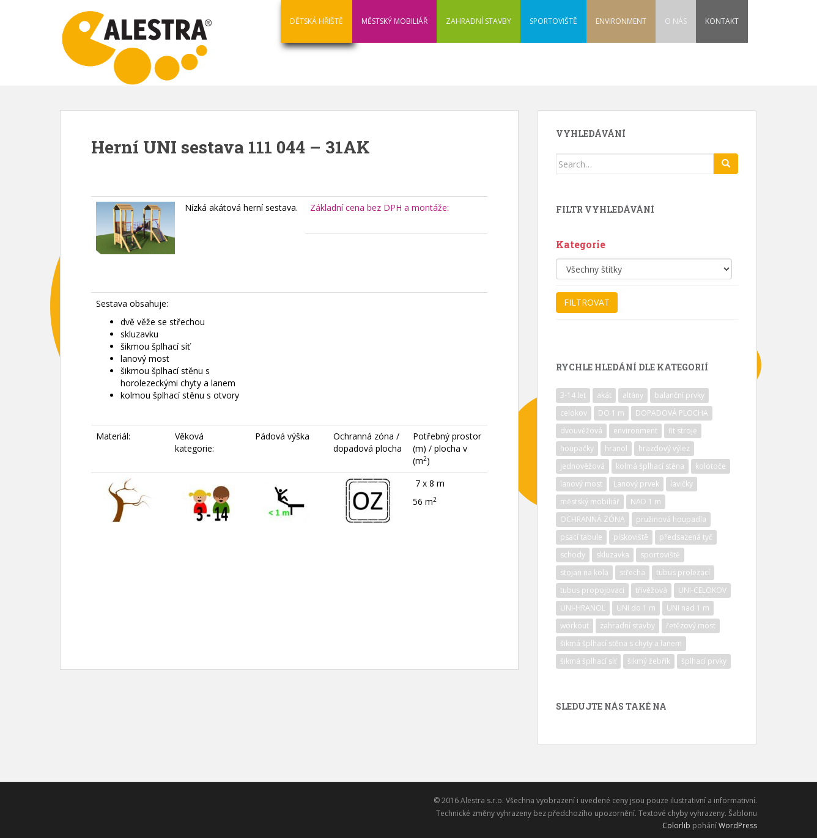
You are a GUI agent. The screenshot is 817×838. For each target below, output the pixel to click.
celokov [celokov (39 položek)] (573, 413)
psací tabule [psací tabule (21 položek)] (581, 537)
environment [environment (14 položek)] (635, 430)
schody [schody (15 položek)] (572, 554)
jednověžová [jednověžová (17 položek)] (582, 466)
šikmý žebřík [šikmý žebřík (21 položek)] (648, 661)
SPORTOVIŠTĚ (553, 21)
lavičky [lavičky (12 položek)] (681, 484)
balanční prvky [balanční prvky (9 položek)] (679, 395)
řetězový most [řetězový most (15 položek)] (690, 625)
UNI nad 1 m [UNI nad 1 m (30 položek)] (688, 608)
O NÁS (676, 21)
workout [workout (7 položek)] (574, 625)
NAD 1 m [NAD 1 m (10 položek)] (645, 501)
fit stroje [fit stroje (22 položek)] (682, 430)
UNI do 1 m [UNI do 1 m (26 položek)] (636, 608)
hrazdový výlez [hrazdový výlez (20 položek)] (664, 448)
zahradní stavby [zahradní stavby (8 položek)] (627, 625)
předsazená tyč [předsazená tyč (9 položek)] (685, 537)
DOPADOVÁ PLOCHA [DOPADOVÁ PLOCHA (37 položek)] (671, 413)
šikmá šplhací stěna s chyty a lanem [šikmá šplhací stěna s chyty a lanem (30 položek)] (621, 643)
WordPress (738, 825)
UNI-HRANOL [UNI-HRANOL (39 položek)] (582, 608)
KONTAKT (722, 21)
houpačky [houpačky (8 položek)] (577, 448)
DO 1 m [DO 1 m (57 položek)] (611, 413)
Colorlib (676, 825)
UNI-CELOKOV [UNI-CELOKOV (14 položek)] (702, 590)
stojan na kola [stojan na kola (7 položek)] (584, 572)
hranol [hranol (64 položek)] (616, 448)
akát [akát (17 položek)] (604, 395)
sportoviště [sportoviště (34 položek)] (660, 554)
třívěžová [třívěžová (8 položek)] (651, 590)
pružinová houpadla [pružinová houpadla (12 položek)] (671, 519)
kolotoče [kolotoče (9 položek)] (710, 466)
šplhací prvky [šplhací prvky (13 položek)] (703, 661)
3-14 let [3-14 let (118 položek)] (573, 395)
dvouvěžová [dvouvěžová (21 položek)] (581, 430)
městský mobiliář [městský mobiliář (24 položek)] (589, 501)
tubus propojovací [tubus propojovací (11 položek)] (592, 590)
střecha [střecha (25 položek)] (632, 572)
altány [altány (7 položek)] (633, 395)
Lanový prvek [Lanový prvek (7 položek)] (636, 484)
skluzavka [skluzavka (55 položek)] (612, 554)
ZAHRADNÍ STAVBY (478, 21)
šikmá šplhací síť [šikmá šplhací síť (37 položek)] (588, 661)
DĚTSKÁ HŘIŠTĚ (316, 21)
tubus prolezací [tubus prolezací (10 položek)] (683, 572)
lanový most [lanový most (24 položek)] (581, 484)
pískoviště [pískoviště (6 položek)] (630, 537)
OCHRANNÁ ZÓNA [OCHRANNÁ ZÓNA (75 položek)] (592, 519)
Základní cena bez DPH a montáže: (379, 207)
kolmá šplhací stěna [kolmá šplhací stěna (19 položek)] (650, 466)
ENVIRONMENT (621, 21)
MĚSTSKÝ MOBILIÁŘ (394, 21)
